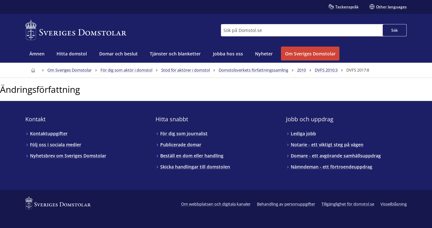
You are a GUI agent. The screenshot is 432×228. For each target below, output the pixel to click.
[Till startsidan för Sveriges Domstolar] (75, 30)
